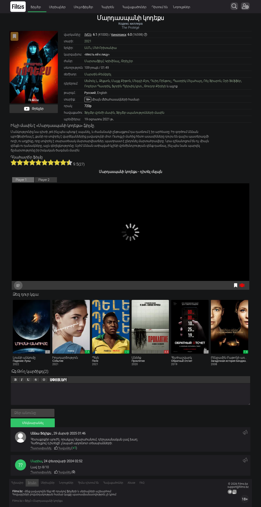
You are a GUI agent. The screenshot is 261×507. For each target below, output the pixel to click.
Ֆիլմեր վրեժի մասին (99, 112)
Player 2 (43, 180)
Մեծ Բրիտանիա (105, 48)
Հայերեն (109, 7)
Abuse (131, 482)
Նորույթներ (181, 7)
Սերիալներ (58, 7)
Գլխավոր (17, 482)
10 (69, 162)
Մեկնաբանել (33, 423)
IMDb (88, 34)
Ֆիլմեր (37, 7)
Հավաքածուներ (134, 7)
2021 (87, 41)
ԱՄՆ (87, 48)
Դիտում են (160, 7)
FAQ (142, 482)
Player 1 (21, 180)
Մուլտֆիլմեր (85, 7)
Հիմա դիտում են (88, 482)
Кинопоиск (118, 34)
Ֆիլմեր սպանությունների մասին (140, 112)
